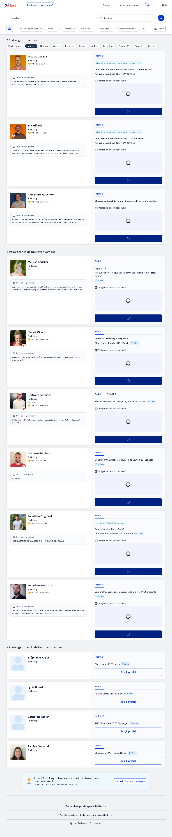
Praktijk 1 (99, 55)
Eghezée (69, 46)
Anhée (94, 46)
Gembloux (108, 46)
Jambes (31, 46)
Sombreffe (124, 46)
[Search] (161, 18)
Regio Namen (15, 46)
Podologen (83, 823)
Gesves (82, 46)
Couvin (151, 46)
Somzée (139, 46)
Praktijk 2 (111, 394)
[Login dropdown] (150, 5)
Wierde (56, 46)
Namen (44, 46)
